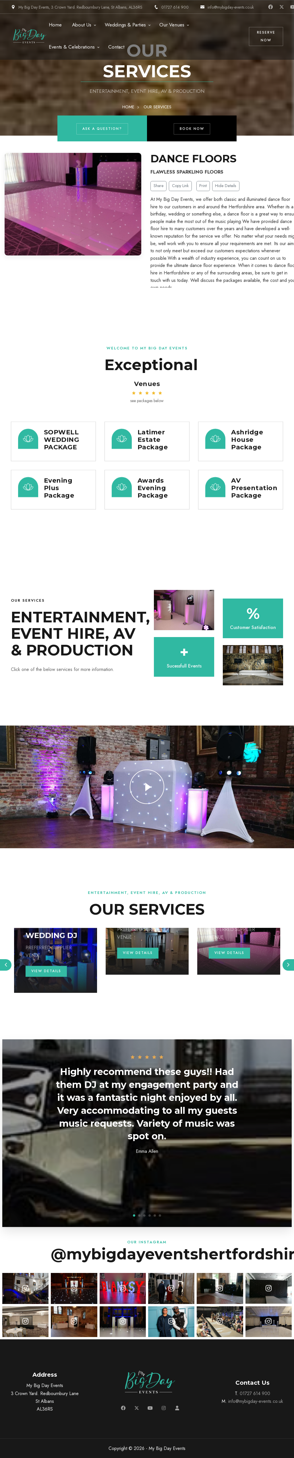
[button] (134, 1215)
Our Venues (171, 24)
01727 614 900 (171, 7)
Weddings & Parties (125, 24)
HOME (128, 107)
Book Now (192, 128)
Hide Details (225, 185)
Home (55, 24)
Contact (116, 46)
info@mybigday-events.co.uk (227, 7)
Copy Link (180, 185)
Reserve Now (266, 36)
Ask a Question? (102, 128)
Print (203, 185)
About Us (81, 24)
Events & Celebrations (72, 46)
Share (159, 185)
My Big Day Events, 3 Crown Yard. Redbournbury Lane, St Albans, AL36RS (76, 7)
